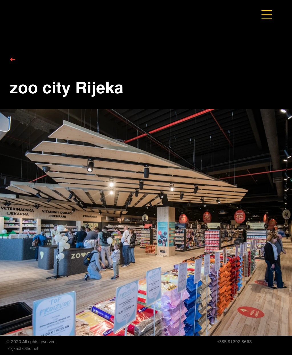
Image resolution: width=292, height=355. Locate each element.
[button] (266, 14)
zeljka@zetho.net (22, 348)
